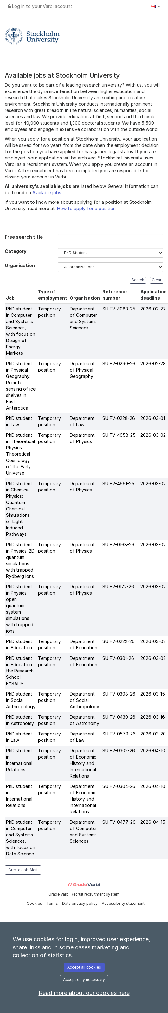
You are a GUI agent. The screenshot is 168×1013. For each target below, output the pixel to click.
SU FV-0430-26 (118, 717)
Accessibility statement (123, 903)
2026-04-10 (152, 750)
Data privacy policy (80, 903)
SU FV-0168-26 (118, 544)
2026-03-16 (152, 717)
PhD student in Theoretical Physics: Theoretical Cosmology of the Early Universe (20, 454)
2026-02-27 (153, 308)
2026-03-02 (153, 435)
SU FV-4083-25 (118, 308)
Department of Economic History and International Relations (83, 763)
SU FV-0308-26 (118, 694)
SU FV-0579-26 (119, 733)
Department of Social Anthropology (84, 700)
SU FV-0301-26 (118, 658)
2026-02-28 (153, 363)
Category (15, 251)
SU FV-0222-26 (118, 641)
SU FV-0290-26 (118, 363)
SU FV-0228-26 (118, 418)
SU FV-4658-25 (119, 435)
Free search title (24, 237)
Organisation (20, 265)
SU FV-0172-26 (118, 586)
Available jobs (46, 192)
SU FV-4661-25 (118, 483)
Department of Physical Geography (82, 370)
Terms (52, 903)
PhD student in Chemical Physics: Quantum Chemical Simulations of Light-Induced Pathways (19, 509)
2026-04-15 (152, 822)
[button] (155, 6)
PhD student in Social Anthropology (21, 700)
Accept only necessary (84, 979)
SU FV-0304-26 (118, 786)
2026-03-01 (152, 418)
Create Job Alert (23, 869)
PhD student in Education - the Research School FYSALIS (20, 670)
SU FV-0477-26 (119, 822)
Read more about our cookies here (84, 993)
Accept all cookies (84, 967)
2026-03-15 (152, 694)
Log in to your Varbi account (40, 6)
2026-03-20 (153, 733)
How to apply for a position (86, 208)
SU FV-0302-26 (118, 750)
